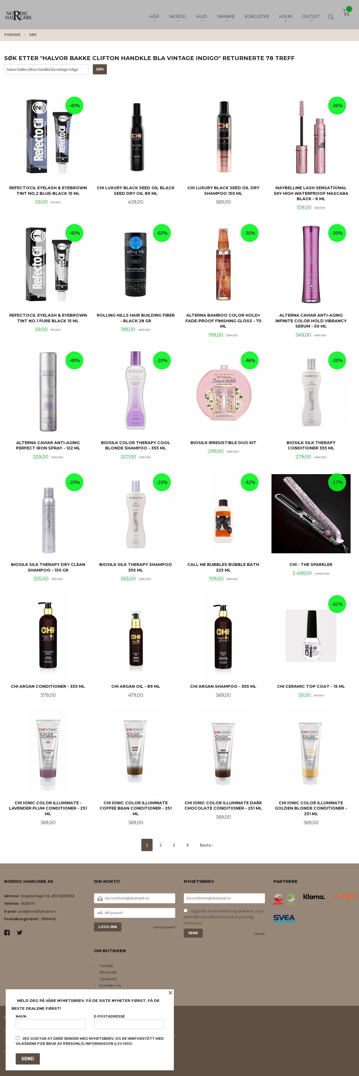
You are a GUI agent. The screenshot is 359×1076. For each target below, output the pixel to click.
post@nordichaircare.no (37, 911)
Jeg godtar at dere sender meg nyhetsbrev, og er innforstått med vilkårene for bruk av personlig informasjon (223, 917)
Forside (106, 965)
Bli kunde (108, 972)
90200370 (27, 903)
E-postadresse (129, 1021)
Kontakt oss (110, 985)
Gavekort (108, 979)
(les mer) (123, 1043)
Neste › (206, 845)
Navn (51, 1021)
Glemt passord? (164, 927)
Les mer (259, 933)
